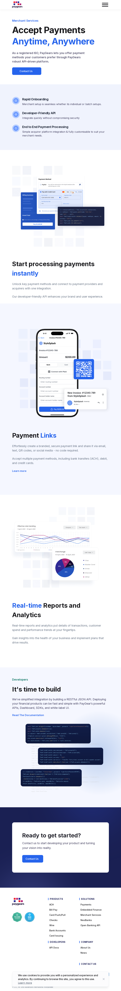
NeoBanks (86, 920)
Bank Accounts (57, 930)
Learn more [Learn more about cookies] (25, 982)
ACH (51, 904)
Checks (53, 920)
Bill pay (53, 909)
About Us (85, 947)
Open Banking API (90, 925)
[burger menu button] (105, 5)
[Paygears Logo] (17, 4)
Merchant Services (91, 915)
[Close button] (104, 979)
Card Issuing (56, 935)
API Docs (54, 947)
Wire (51, 925)
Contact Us (26, 71)
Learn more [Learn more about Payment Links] (19, 470)
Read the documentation (28, 715)
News (84, 952)
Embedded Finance (91, 909)
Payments (86, 904)
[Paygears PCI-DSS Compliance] (17, 917)
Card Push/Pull (57, 915)
